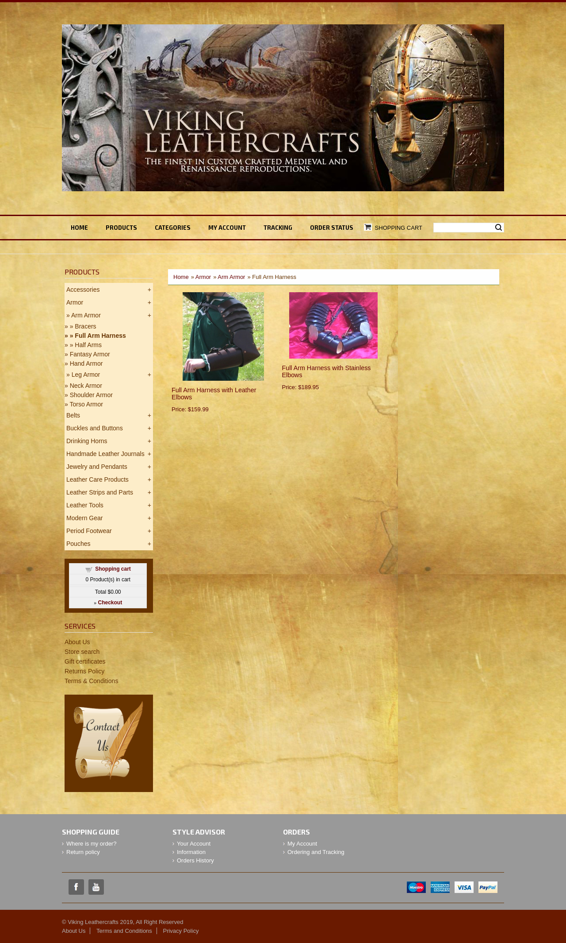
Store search (82, 651)
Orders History (195, 860)
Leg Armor (86, 374)
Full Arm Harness (100, 335)
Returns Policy (84, 671)
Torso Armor (86, 404)
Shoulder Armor (91, 394)
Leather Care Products (97, 479)
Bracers (85, 326)
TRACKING (278, 227)
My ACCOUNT (227, 227)
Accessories (82, 289)
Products (121, 227)
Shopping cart (113, 569)
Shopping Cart (398, 227)
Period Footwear (89, 530)
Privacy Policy (181, 931)
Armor (203, 277)
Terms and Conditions (124, 931)
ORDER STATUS (331, 227)
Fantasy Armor (90, 354)
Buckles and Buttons (94, 428)
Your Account (193, 843)
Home (79, 227)
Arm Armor (231, 277)
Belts (73, 415)
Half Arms (88, 344)
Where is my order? (91, 843)
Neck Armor (86, 385)
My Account (302, 843)
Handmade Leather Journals (105, 453)
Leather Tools (84, 505)
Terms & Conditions (91, 680)
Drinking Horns (86, 440)
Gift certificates (85, 661)
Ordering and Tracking (315, 852)
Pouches (78, 543)
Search (498, 227)
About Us (77, 641)
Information (191, 852)
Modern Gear (84, 518)
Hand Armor (86, 363)
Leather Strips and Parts (99, 492)
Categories (173, 227)
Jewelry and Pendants (96, 466)
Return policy (83, 852)
